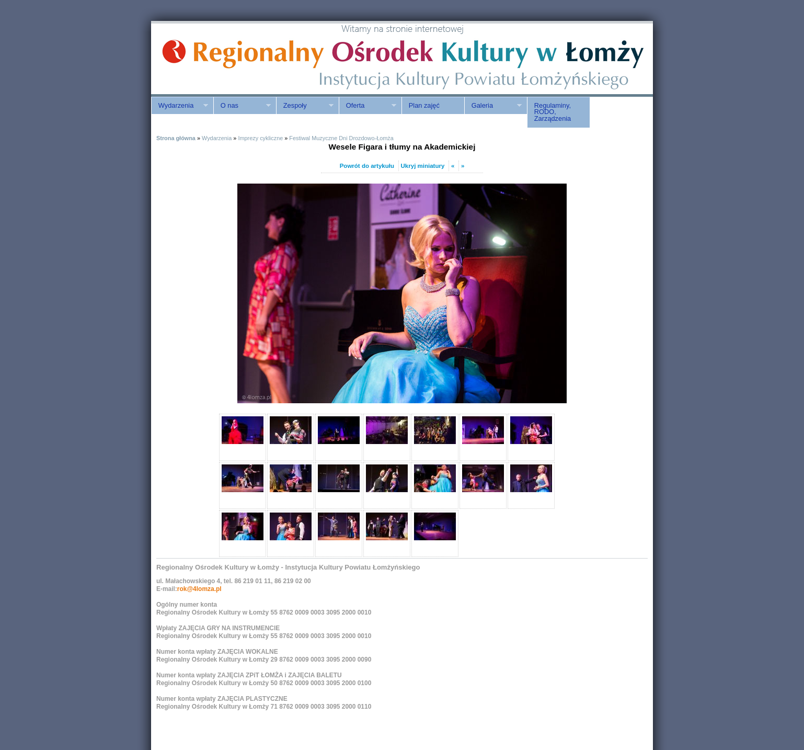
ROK (240, 59)
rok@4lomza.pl (199, 589)
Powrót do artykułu (367, 166)
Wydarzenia (179, 105)
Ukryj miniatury (423, 166)
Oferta (367, 105)
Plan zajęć (424, 105)
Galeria (493, 105)
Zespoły (305, 105)
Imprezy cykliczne (260, 138)
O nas (242, 105)
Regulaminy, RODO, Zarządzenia (552, 112)
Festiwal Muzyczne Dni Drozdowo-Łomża (341, 138)
